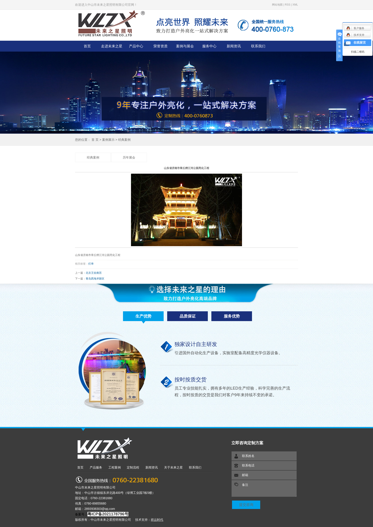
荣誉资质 (160, 46)
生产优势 (143, 316)
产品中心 (136, 46)
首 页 (95, 139)
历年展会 (129, 157)
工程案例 (114, 467)
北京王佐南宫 (94, 272)
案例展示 (108, 139)
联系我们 (258, 46)
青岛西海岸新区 (95, 278)
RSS (287, 4)
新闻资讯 (234, 46)
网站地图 (277, 4)
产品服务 (96, 467)
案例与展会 (185, 46)
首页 (87, 46)
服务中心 (209, 46)
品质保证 (188, 316)
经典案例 (124, 139)
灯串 (91, 263)
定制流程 (133, 467)
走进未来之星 (111, 46)
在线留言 (359, 42)
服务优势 (232, 316)
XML (295, 4)
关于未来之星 (173, 467)
